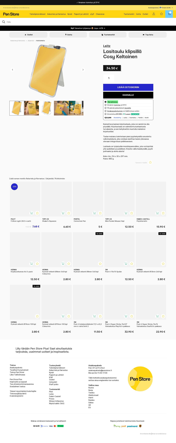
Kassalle (128, 95)
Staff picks (53, 384)
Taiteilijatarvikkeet (37, 14)
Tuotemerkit (129, 14)
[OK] (88, 22)
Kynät (70, 14)
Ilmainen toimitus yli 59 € (88, 2)
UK (89, 405)
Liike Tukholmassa (17, 375)
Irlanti (90, 397)
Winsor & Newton (56, 401)
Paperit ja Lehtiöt (81, 14)
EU (89, 407)
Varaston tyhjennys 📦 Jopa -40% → (88, 28)
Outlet (145, 14)
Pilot (51, 392)
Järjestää (31, 40)
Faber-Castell (55, 396)
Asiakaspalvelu (153, 8)
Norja (90, 390)
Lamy (51, 394)
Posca (51, 399)
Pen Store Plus (16, 379)
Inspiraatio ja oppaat (18, 382)
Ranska (91, 400)
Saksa (90, 402)
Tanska (91, 393)
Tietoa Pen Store (17, 372)
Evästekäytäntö (16, 396)
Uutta (138, 14)
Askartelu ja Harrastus (56, 14)
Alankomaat (93, 395)
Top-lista (149, 35)
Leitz (106, 46)
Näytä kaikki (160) (56, 403)
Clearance (100, 14)
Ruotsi (91, 388)
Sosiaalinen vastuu (17, 386)
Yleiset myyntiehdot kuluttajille (23, 391)
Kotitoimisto (40, 40)
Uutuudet (53, 382)
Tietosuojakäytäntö (18, 393)
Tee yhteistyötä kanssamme (22, 384)
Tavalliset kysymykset (19, 370)
